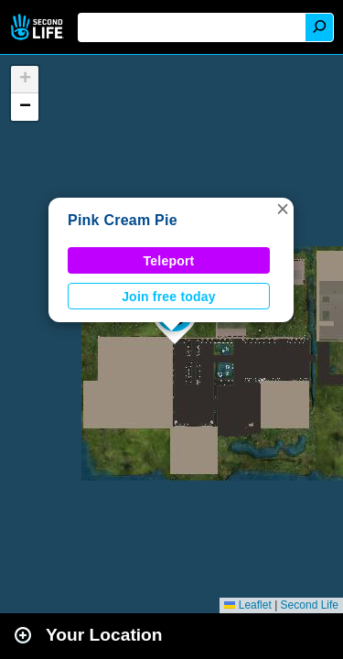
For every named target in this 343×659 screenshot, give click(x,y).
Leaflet (247, 605)
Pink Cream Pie (122, 220)
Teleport (169, 261)
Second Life (39, 27)
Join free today (169, 296)
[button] (283, 209)
